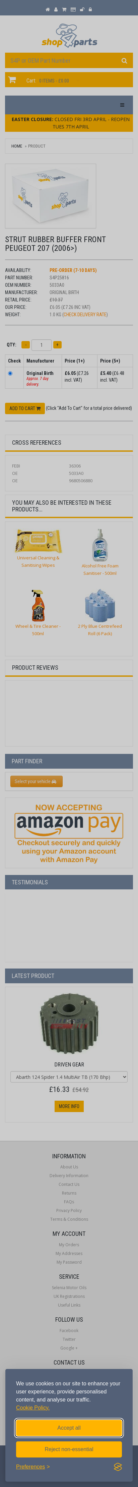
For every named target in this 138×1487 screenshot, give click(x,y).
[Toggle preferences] (33, 1467)
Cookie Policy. (33, 1408)
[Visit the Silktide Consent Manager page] (118, 1467)
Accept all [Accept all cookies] (68, 1428)
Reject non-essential (69, 1449)
